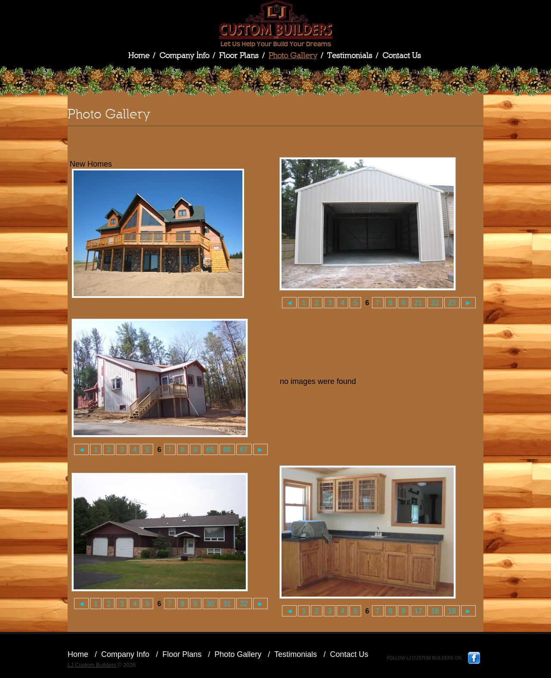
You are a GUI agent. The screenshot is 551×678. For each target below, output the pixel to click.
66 (227, 449)
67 (244, 449)
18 (435, 611)
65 (210, 449)
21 (418, 302)
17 (418, 611)
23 (452, 302)
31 (227, 603)
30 (210, 603)
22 (435, 302)
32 (244, 603)
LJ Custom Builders (275, 23)
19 (452, 611)
